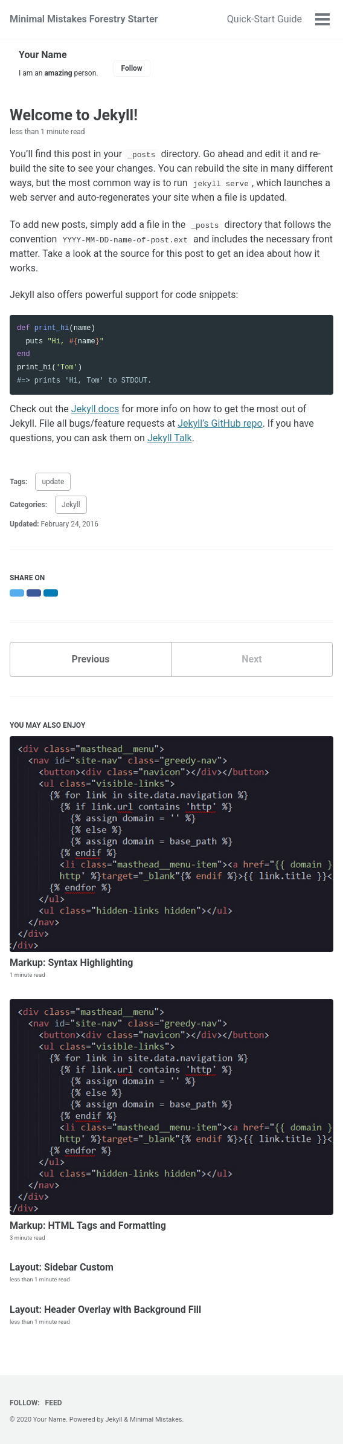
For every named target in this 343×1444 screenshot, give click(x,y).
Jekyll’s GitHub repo (220, 423)
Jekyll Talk (169, 438)
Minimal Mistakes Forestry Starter (84, 19)
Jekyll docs (95, 409)
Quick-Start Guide (264, 19)
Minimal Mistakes (156, 1419)
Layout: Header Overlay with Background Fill (105, 1309)
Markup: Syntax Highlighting (71, 962)
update (53, 482)
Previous (90, 659)
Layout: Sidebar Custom (62, 1267)
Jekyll (71, 504)
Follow (132, 68)
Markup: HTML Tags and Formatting (88, 1225)
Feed (53, 1403)
